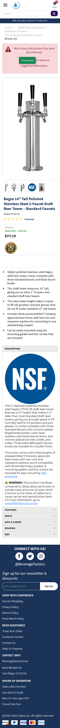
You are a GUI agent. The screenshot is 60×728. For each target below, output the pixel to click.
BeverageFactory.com (15, 661)
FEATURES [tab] (30, 510)
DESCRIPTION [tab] (12, 348)
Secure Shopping (12, 601)
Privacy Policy (10, 607)
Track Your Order (12, 631)
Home (10, 27)
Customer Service (12, 637)
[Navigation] (5, 5)
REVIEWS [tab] (30, 528)
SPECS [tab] (30, 516)
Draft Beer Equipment (33, 27)
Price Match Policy (13, 618)
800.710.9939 (17, 686)
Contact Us (9, 643)
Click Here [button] (27, 60)
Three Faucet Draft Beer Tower (25, 35)
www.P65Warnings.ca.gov (21, 503)
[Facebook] (19, 556)
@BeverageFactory (30, 564)
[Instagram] (41, 556)
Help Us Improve (12, 648)
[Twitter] (30, 556)
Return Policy (10, 613)
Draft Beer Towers (17, 31)
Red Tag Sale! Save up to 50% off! (30, 20)
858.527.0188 (15, 692)
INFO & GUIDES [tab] (30, 522)
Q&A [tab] (30, 534)
